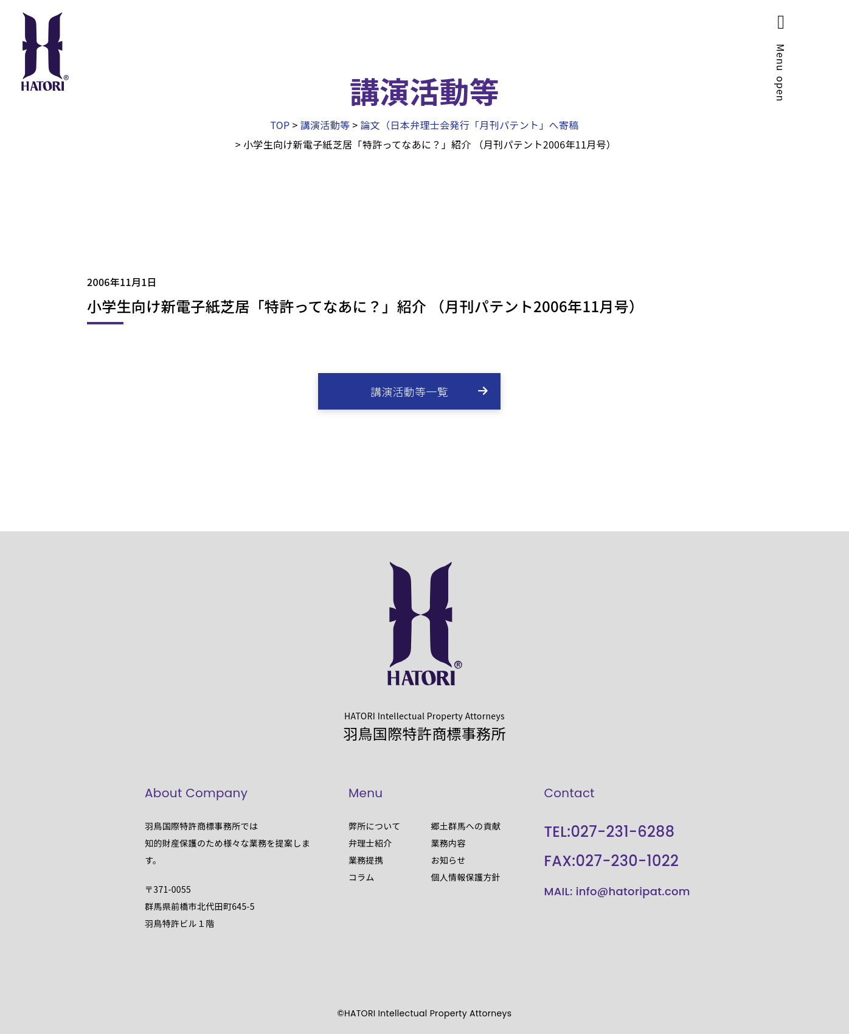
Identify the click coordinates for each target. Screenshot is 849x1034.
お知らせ (448, 860)
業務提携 (365, 860)
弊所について (374, 826)
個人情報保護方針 (466, 877)
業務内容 (448, 843)
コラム (361, 877)
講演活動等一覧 (409, 391)
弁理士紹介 (370, 843)
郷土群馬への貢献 (466, 826)
